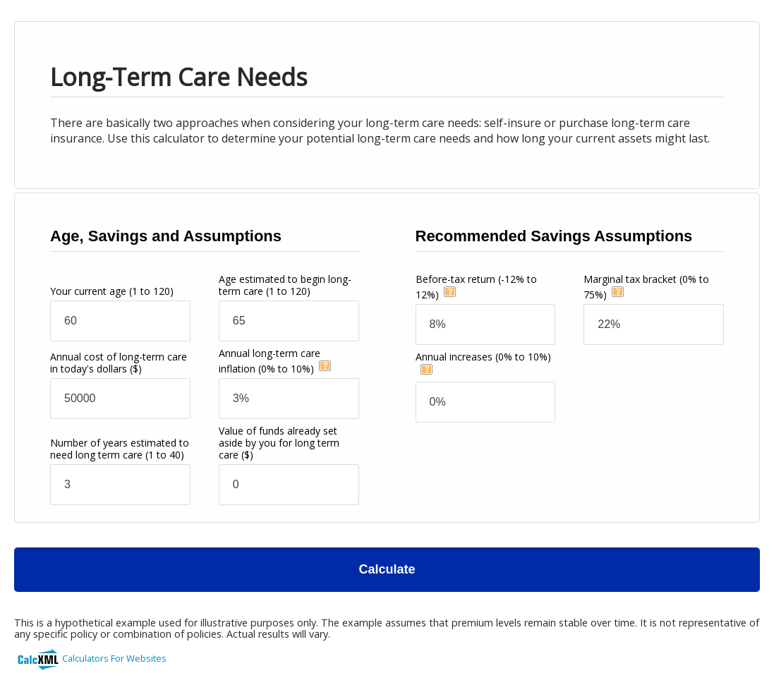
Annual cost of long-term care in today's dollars (118, 362)
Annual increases (483, 356)
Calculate (386, 569)
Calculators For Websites (114, 658)
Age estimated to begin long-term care (285, 285)
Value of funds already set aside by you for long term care (279, 442)
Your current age (112, 291)
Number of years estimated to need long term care (119, 448)
